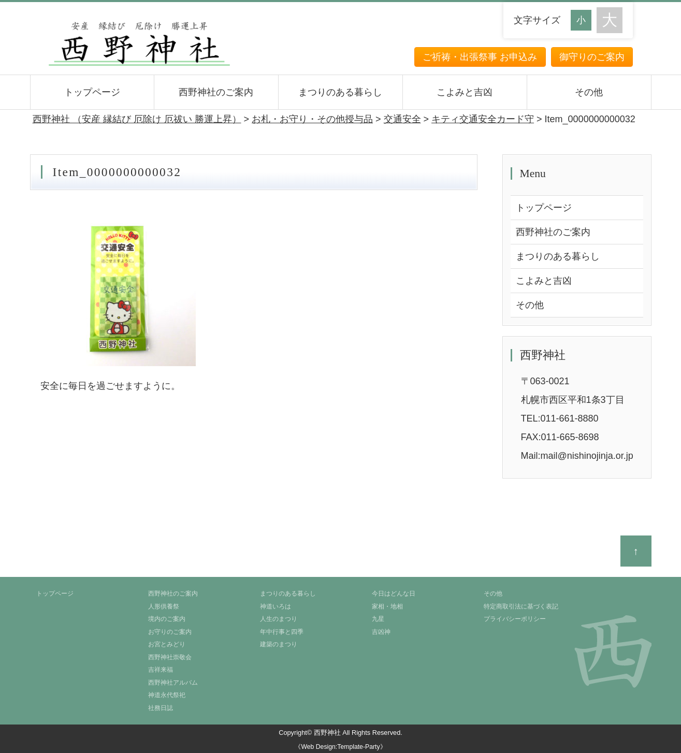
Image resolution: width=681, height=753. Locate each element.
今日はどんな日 (393, 593)
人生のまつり (278, 618)
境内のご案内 (166, 618)
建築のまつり (278, 644)
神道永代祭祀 (166, 695)
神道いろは (275, 606)
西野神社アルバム (173, 682)
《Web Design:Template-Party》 (340, 746)
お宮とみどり (166, 644)
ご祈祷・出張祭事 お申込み (480, 57)
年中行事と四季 (281, 631)
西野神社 (327, 732)
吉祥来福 (160, 669)
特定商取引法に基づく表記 (521, 606)
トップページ (92, 92)
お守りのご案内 (170, 631)
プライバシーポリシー (515, 618)
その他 (589, 92)
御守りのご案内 (592, 57)
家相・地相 (387, 606)
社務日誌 (160, 708)
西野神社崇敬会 (170, 657)
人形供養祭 (163, 606)
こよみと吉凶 (464, 92)
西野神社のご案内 (216, 92)
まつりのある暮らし (340, 92)
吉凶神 (381, 631)
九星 (378, 618)
